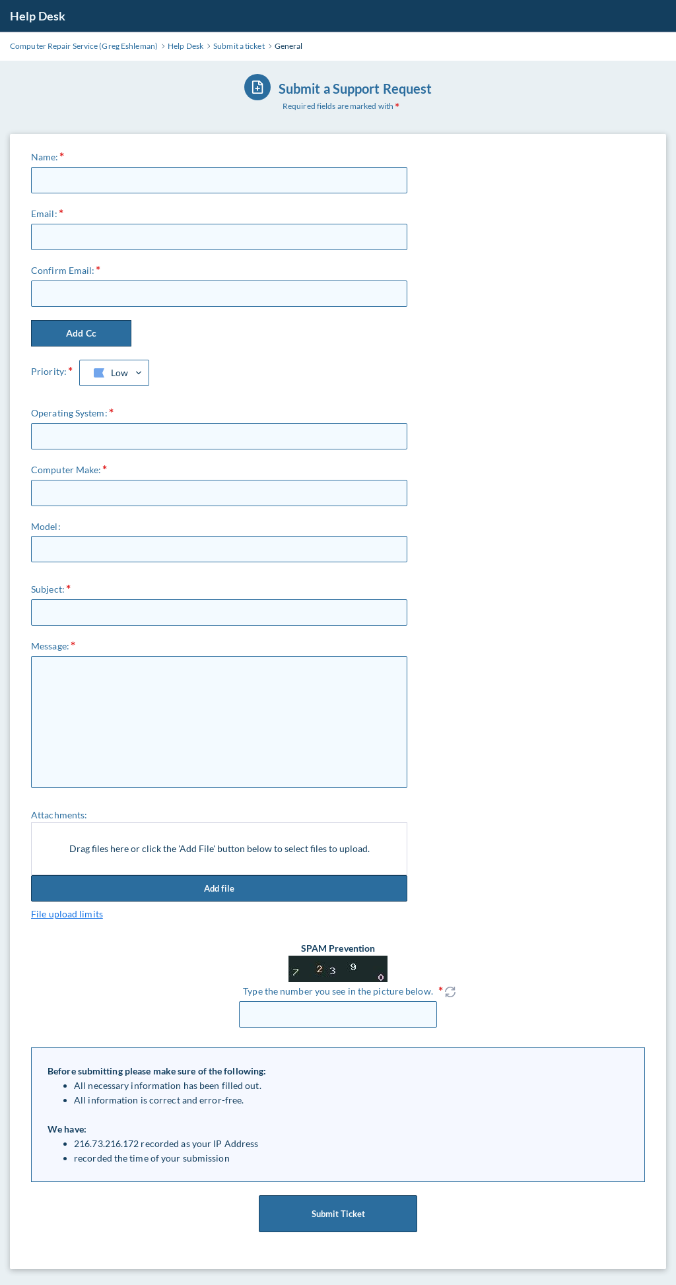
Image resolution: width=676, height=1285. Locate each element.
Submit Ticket (338, 1214)
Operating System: (69, 412)
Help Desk (37, 16)
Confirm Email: (62, 270)
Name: (45, 156)
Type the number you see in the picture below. (338, 991)
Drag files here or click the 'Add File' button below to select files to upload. (219, 848)
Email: (44, 213)
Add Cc (81, 333)
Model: (46, 526)
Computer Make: (66, 469)
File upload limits (67, 913)
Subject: (48, 589)
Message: (50, 645)
